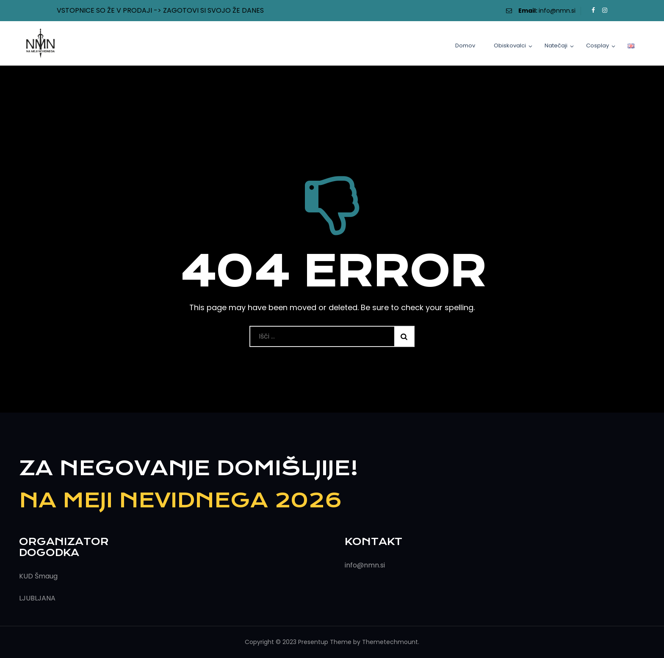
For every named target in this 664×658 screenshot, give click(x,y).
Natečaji (556, 45)
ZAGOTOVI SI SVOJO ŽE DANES (213, 10)
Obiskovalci (510, 45)
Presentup (313, 642)
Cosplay (597, 45)
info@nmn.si (557, 10)
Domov (465, 45)
